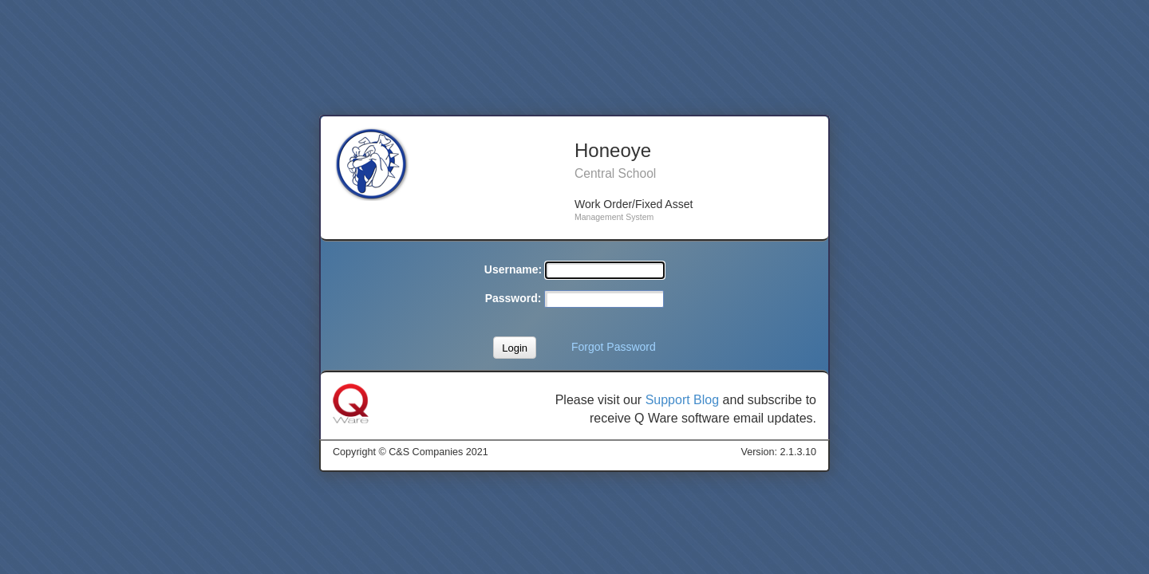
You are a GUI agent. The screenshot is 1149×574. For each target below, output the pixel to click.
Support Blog (683, 400)
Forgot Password (613, 346)
